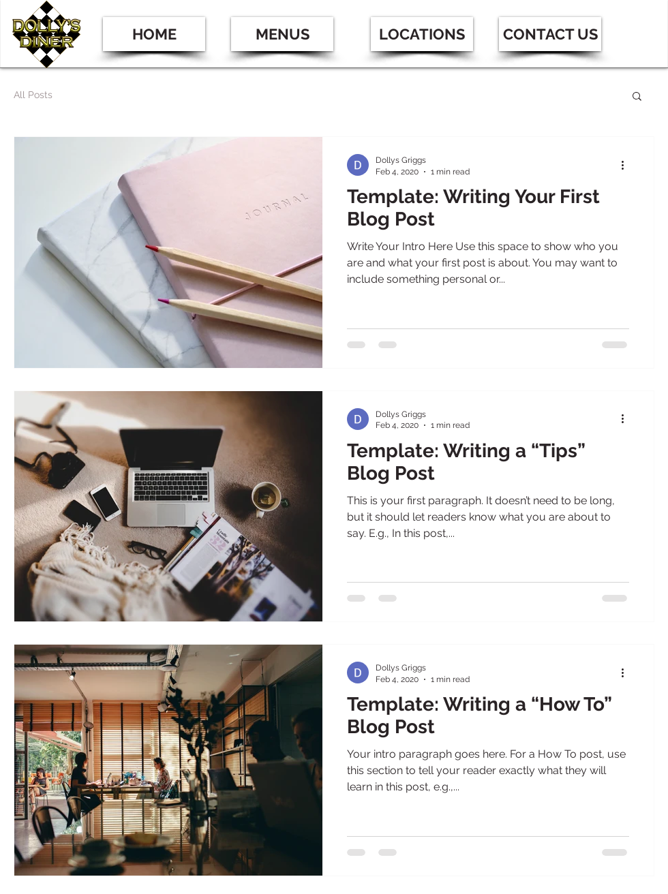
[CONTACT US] (550, 34)
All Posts (33, 94)
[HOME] (154, 34)
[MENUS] (282, 34)
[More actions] (627, 165)
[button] (422, 34)
